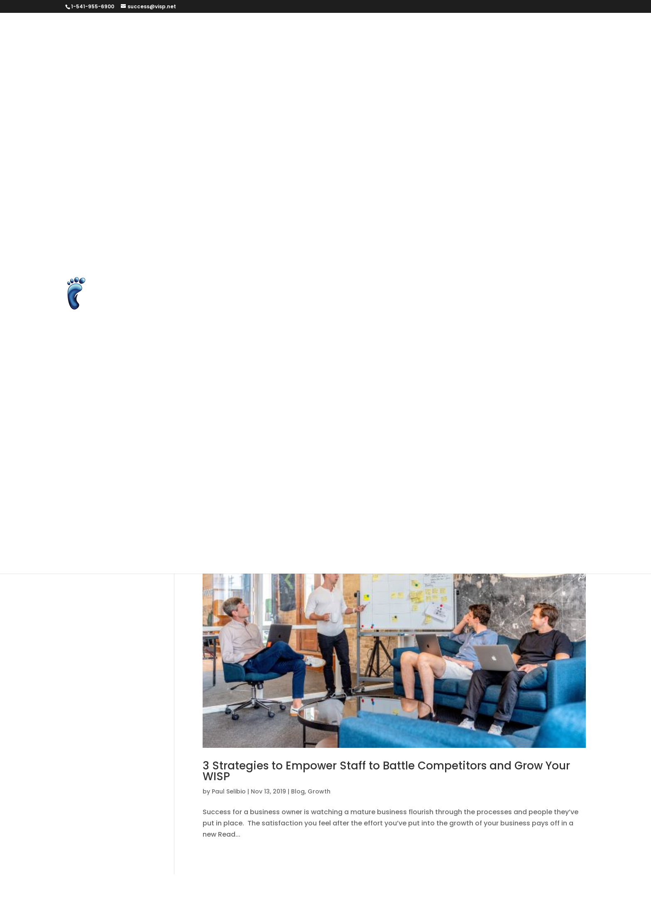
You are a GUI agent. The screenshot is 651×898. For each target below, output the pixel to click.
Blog (486, 419)
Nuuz (292, 517)
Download (495, 88)
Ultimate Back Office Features (221, 303)
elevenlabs (541, 88)
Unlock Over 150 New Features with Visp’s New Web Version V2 (273, 322)
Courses (321, 88)
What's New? (456, 536)
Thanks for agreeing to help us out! (377, 283)
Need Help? (518, 497)
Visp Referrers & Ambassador (278, 361)
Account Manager (295, 381)
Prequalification (328, 225)
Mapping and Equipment (447, 497)
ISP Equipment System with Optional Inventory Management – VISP (396, 186)
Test (255, 283)
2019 (247, 381)
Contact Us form (509, 69)
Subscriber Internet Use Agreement (230, 264)
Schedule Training (270, 244)
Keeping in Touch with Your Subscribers (463, 478)
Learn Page (537, 186)
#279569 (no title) (201, 30)
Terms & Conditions (204, 283)
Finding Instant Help (204, 439)
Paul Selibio (229, 791)
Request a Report (200, 244)
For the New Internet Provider (297, 439)
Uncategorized (399, 536)
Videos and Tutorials (472, 342)
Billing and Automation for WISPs (416, 49)
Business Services (201, 69)
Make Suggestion (341, 205)
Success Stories (511, 264)
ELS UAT (205, 108)
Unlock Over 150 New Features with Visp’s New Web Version (379, 303)
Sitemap (399, 244)
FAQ (566, 108)
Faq (557, 419)
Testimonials (263, 536)
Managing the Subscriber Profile (224, 497)
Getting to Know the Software (357, 458)
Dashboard (364, 88)
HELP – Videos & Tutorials (213, 478)
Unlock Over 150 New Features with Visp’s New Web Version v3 (273, 342)
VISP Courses (539, 342)
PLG (242, 225)
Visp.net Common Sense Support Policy (404, 361)
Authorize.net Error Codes (405, 30)
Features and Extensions (373, 127)
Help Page (516, 147)
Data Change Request (431, 88)
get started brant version (213, 147)
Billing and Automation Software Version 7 (393, 400)
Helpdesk (280, 478)
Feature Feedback (201, 127)
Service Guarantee (342, 244)
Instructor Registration (378, 166)
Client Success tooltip (386, 69)
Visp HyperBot (194, 361)
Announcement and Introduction (297, 30)
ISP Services (367, 478)
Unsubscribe (406, 342)
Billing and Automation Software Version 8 (241, 419)
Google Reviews (358, 147)
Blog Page (498, 49)
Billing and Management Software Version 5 (395, 419)
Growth (319, 791)
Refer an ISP (466, 225)
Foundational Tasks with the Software (418, 439)
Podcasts (275, 225)
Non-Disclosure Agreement (502, 205)
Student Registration (459, 244)
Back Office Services (461, 381)
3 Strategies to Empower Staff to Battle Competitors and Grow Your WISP (386, 771)
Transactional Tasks (330, 536)
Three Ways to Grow (480, 283)
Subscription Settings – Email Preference (368, 264)
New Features (194, 517)
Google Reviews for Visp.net (441, 147)
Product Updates (525, 517)
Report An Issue (522, 225)
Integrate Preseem (528, 166)
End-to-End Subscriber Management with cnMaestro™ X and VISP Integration (356, 108)
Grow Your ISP (441, 458)
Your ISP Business (200, 381)
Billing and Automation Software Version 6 (241, 400)
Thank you (291, 283)
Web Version (501, 361)
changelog (522, 419)
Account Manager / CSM (375, 381)
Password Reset (198, 225)
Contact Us (452, 69)
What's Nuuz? (510, 536)
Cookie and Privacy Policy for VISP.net (233, 88)
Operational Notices (345, 517)
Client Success (314, 69)
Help (482, 458)
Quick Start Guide (201, 536)
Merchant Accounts (413, 205)
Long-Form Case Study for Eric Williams (236, 205)
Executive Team (522, 108)
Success (460, 264)
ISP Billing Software (242, 186)
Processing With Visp (401, 225)
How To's (322, 478)
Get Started (445, 127)
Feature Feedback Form (282, 127)
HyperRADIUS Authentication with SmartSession (250, 166)
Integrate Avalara (457, 166)
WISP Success (194, 556)
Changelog (260, 69)
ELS (176, 108)
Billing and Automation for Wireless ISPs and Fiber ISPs (261, 49)
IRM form (185, 186)
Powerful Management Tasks (438, 517)
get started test (294, 147)
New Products (251, 517)
